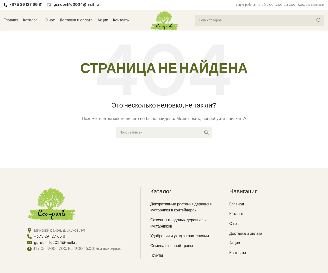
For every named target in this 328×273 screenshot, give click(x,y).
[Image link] (51, 203)
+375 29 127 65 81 (26, 5)
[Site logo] (164, 19)
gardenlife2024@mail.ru (76, 5)
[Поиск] (260, 20)
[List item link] (186, 207)
